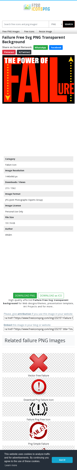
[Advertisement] (38, 129)
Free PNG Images (11, 31)
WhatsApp (41, 47)
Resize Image (45, 31)
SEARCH (69, 24)
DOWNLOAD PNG (25, 295)
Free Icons (29, 31)
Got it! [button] (62, 460)
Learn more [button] (11, 465)
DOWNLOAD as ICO (51, 295)
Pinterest (9, 52)
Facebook (55, 47)
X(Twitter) (24, 52)
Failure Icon (10, 164)
